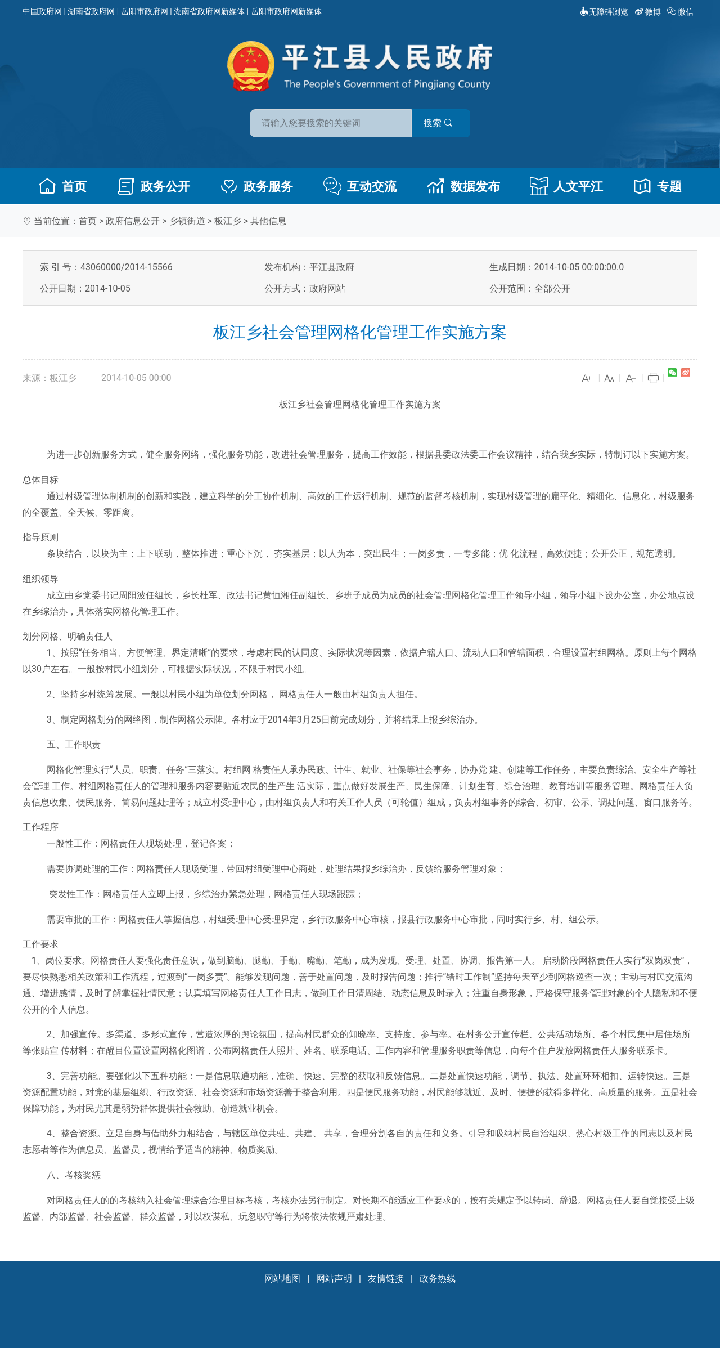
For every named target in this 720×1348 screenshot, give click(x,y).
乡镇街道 (187, 221)
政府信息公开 (133, 221)
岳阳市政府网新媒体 (286, 11)
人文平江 (566, 186)
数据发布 (463, 186)
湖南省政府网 (91, 11)
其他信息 (268, 221)
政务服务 (256, 186)
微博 (648, 11)
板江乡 (227, 221)
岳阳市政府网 (144, 11)
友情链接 (386, 1278)
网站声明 (334, 1278)
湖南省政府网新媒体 (209, 11)
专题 (657, 186)
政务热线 (438, 1278)
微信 (681, 11)
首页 (62, 186)
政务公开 (153, 186)
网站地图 (282, 1278)
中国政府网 (42, 11)
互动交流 (360, 186)
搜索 (440, 123)
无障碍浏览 (604, 11)
